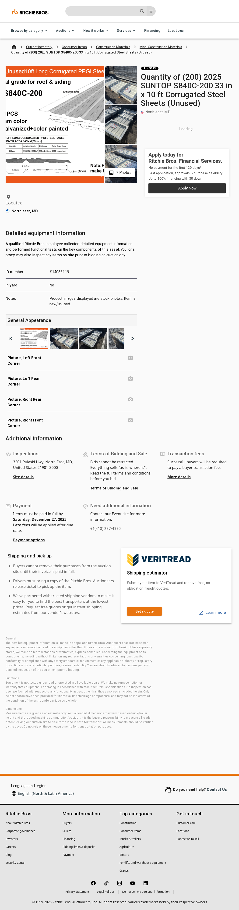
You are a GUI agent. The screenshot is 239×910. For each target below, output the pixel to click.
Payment (68, 855)
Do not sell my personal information (146, 892)
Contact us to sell (187, 839)
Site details (23, 476)
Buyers (67, 823)
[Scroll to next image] (132, 338)
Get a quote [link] (144, 611)
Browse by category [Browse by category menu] (29, 30)
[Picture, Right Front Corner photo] (130, 420)
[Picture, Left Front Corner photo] (130, 358)
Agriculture (127, 847)
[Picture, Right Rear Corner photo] (130, 399)
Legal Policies (105, 892)
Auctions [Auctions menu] (66, 30)
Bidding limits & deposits (79, 847)
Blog (9, 855)
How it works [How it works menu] (96, 30)
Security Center (16, 863)
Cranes (124, 871)
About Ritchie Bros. (18, 823)
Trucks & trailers (130, 839)
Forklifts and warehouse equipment (143, 863)
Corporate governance (20, 831)
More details (178, 476)
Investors (12, 839)
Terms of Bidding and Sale (114, 488)
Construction (128, 823)
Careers (11, 847)
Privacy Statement (77, 892)
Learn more (212, 612)
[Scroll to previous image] (10, 338)
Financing (152, 30)
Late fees (21, 525)
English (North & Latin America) (46, 793)
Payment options (29, 539)
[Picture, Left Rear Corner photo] (130, 378)
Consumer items (130, 831)
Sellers (67, 831)
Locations (176, 30)
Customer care (186, 823)
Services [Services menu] (127, 30)
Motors (124, 855)
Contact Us (217, 789)
